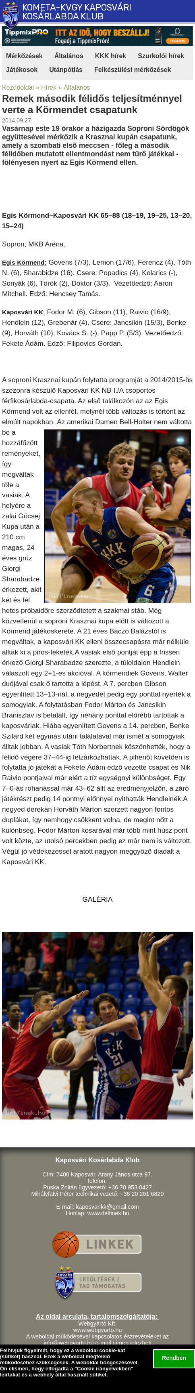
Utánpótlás (66, 69)
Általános (68, 56)
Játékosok (21, 69)
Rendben (174, 1358)
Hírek (48, 87)
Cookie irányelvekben (104, 1369)
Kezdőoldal (18, 87)
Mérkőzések (24, 56)
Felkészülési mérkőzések (132, 69)
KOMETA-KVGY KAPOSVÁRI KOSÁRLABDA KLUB (76, 12)
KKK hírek (110, 56)
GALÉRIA (98, 899)
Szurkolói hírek (161, 56)
